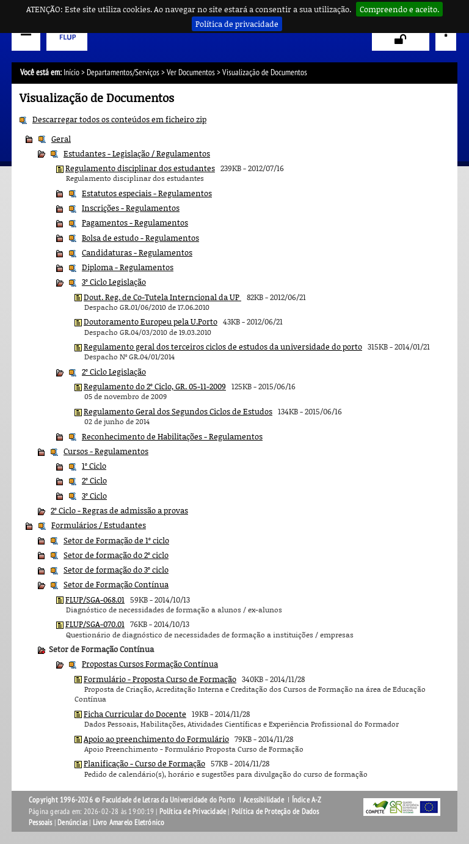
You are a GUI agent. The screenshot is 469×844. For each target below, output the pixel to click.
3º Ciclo (94, 495)
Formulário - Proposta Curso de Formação (160, 678)
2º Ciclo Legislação (114, 371)
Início (71, 72)
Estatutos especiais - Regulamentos (147, 193)
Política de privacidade (236, 23)
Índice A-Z (307, 800)
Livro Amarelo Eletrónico (129, 822)
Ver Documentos (191, 72)
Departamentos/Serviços (123, 72)
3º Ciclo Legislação (114, 281)
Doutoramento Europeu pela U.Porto (150, 321)
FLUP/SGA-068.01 (95, 599)
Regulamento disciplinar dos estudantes (140, 168)
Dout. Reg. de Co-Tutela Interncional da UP (162, 297)
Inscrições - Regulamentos (131, 207)
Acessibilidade (263, 800)
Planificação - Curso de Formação (144, 763)
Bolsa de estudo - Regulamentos (140, 237)
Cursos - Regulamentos (106, 451)
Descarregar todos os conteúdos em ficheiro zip (119, 119)
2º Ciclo (94, 480)
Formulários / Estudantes (98, 524)
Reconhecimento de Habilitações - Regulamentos (172, 436)
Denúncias (72, 822)
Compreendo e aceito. (399, 9)
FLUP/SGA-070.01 (95, 623)
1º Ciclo (94, 465)
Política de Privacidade (193, 811)
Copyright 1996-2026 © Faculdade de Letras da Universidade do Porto (133, 800)
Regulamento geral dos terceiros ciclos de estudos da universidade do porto (223, 346)
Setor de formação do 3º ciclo (116, 569)
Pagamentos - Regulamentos (135, 222)
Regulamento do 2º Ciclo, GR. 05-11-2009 (155, 386)
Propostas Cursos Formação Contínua (150, 663)
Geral (61, 138)
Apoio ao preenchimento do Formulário (156, 738)
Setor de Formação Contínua (116, 584)
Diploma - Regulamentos (127, 267)
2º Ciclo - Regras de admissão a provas (119, 510)
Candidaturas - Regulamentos (137, 252)
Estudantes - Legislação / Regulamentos (137, 153)
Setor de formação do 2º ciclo (116, 554)
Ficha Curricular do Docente (135, 713)
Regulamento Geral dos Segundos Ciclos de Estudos (178, 411)
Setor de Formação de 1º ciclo (116, 540)
